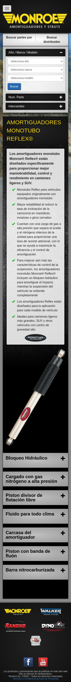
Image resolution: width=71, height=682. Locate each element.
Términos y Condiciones (24, 678)
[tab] (35, 52)
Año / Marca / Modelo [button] (35, 52)
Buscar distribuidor (51, 39)
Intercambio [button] (35, 106)
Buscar (14, 86)
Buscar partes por (19, 37)
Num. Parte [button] (35, 97)
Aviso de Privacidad (49, 678)
